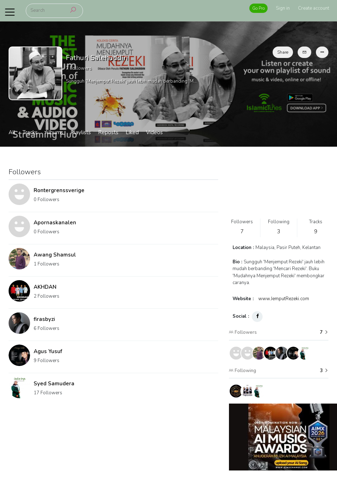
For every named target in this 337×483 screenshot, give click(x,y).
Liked (132, 132)
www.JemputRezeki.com (283, 299)
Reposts (108, 132)
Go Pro (258, 8)
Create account (313, 8)
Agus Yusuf (48, 351)
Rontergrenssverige (59, 190)
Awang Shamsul (55, 254)
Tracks (30, 132)
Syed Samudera (54, 383)
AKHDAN (45, 287)
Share (282, 52)
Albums (54, 132)
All (12, 132)
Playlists (80, 132)
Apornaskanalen (55, 222)
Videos (154, 132)
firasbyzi (44, 319)
